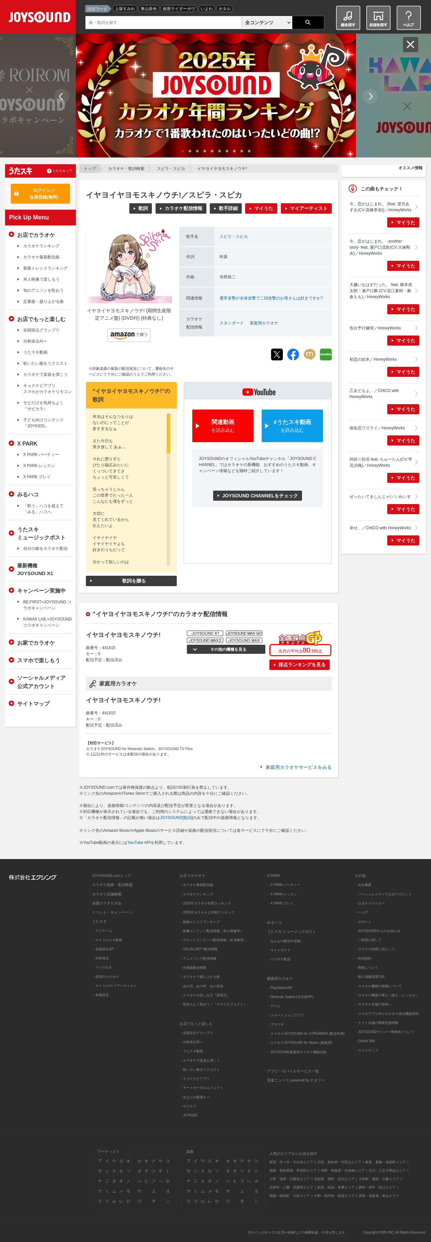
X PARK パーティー (41, 454)
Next (370, 96)
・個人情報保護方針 (370, 977)
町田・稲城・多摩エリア (336, 1187)
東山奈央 (149, 8)
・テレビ (273, 1006)
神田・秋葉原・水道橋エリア (343, 1170)
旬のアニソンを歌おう (43, 290)
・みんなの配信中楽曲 (284, 941)
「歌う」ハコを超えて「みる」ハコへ (43, 508)
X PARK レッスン (39, 465)
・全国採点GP (103, 949)
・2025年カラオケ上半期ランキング (206, 912)
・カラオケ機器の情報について (378, 986)
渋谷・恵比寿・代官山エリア (339, 1162)
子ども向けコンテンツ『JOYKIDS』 (43, 423)
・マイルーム (102, 930)
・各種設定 (100, 995)
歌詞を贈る (134, 580)
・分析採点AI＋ (191, 1042)
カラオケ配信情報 (183, 208)
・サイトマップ (366, 1050)
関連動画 (223, 426)
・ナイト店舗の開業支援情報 (376, 1023)
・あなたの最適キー (194, 1097)
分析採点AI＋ (35, 341)
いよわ (207, 8)
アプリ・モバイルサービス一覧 (293, 1071)
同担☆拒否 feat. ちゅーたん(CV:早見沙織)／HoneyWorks (381, 462)
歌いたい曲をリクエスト (45, 363)
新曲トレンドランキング (45, 268)
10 (249, 151)
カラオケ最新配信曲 (41, 257)
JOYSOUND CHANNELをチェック (260, 495)
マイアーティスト (309, 208)
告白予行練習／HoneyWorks (375, 328)
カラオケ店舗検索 (107, 894)
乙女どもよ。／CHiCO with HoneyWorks (374, 393)
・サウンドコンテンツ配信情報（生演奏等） (213, 940)
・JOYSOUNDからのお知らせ (378, 931)
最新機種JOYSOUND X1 (35, 569)
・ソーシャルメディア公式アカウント (383, 894)
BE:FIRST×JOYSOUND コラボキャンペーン (47, 605)
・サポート (363, 922)
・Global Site (365, 1041)
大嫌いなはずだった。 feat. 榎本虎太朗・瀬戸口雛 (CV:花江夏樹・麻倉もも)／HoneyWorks (381, 290)
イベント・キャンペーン (112, 912)
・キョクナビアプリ (194, 1078)
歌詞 (143, 208)
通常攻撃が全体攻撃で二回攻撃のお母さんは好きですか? (271, 298)
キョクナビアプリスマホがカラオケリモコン (47, 388)
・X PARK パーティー (283, 885)
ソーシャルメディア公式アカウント (41, 682)
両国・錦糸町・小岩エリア (289, 1196)
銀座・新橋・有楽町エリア (385, 1162)
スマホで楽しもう (38, 660)
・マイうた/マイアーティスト (114, 986)
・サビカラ (187, 1106)
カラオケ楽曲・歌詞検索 (112, 885)
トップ (90, 168)
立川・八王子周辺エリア (387, 1170)
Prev (61, 96)
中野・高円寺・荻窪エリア (334, 1196)
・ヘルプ (361, 912)
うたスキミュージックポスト (41, 533)
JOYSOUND (40, 18)
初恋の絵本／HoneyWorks (373, 359)
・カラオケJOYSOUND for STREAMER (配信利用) (305, 1033)
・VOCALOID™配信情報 (198, 949)
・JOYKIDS (188, 1115)
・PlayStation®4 (279, 988)
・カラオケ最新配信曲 (196, 885)
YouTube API (139, 842)
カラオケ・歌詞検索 (126, 168)
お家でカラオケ (36, 643)
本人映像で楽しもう (41, 279)
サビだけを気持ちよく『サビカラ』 (43, 405)
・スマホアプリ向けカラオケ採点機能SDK (387, 1014)
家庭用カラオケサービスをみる (299, 767)
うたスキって (62, 171)
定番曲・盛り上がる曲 (43, 301)
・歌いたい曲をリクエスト (199, 1069)
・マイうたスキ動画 (107, 940)
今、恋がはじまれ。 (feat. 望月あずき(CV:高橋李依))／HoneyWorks (380, 207)
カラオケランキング (41, 246)
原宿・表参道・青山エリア (379, 1196)
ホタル (225, 8)
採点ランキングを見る (302, 664)
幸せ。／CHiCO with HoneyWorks (380, 528)
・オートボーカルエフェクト (201, 1088)
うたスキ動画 (35, 352)
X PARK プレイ (37, 476)
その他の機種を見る (227, 649)
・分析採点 (100, 958)
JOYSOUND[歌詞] (176, 817)
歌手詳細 (228, 208)
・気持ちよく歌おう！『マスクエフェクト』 (213, 1004)
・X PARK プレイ (280, 903)
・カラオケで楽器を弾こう (199, 1060)
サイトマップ (33, 704)
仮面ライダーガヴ (179, 8)
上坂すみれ (125, 8)
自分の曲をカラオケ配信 (45, 548)
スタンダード (232, 323)
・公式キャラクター (370, 903)
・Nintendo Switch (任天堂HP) (290, 997)
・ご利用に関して (368, 940)
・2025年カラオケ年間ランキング (205, 903)
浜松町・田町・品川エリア (334, 1179)
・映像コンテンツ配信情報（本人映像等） (211, 931)
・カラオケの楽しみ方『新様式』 (204, 995)
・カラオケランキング (196, 894)
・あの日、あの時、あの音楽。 (203, 986)
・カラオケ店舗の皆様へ (373, 1004)
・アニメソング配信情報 (198, 958)
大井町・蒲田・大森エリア (379, 1179)
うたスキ (99, 921)
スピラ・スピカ (171, 168)
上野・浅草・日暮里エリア (289, 1179)
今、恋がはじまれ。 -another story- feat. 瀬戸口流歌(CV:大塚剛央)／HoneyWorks (380, 247)
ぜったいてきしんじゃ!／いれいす (380, 496)
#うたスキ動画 (292, 426)
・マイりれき (102, 967)
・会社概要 (363, 885)
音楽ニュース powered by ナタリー (296, 1080)
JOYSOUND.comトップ (111, 876)
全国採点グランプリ (41, 330)
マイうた (263, 208)
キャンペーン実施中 (41, 591)
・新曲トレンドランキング (199, 922)
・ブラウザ (275, 1024)
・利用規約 (363, 958)
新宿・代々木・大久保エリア (291, 1162)
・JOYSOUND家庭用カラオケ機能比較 (297, 1052)
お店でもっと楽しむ (41, 319)
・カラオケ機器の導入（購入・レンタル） (387, 995)
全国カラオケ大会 (107, 903)
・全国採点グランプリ (196, 1033)
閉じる (410, 44)
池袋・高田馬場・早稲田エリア (293, 1170)
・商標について (366, 967)
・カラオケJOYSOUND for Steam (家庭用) (299, 1042)
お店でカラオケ (36, 235)
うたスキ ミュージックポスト (291, 931)
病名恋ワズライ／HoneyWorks (377, 428)
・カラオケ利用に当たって (375, 949)
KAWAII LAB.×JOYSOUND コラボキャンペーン (47, 622)
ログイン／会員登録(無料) (44, 194)
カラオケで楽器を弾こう (45, 374)
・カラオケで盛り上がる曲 (199, 977)
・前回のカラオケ (105, 977)
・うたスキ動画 (191, 1051)
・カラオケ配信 (279, 959)
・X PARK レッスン (282, 894)
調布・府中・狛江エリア (377, 1187)
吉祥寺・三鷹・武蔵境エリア (291, 1187)
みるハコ (28, 494)
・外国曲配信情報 (192, 967)
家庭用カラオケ (264, 323)
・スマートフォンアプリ (285, 1015)
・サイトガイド (279, 950)
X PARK (27, 443)
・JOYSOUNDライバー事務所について (384, 1032)
